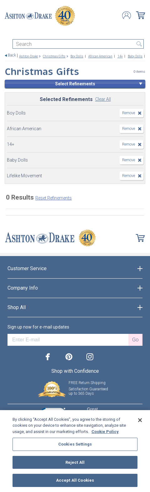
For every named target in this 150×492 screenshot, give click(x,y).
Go (135, 340)
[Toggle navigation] (7, 33)
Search (139, 44)
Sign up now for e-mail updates (38, 327)
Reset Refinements (53, 198)
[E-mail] (68, 340)
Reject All (75, 462)
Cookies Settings (75, 444)
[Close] (140, 420)
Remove (128, 113)
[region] (75, 451)
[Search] (78, 44)
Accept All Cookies (75, 480)
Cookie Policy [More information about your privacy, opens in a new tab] (105, 431)
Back (12, 55)
